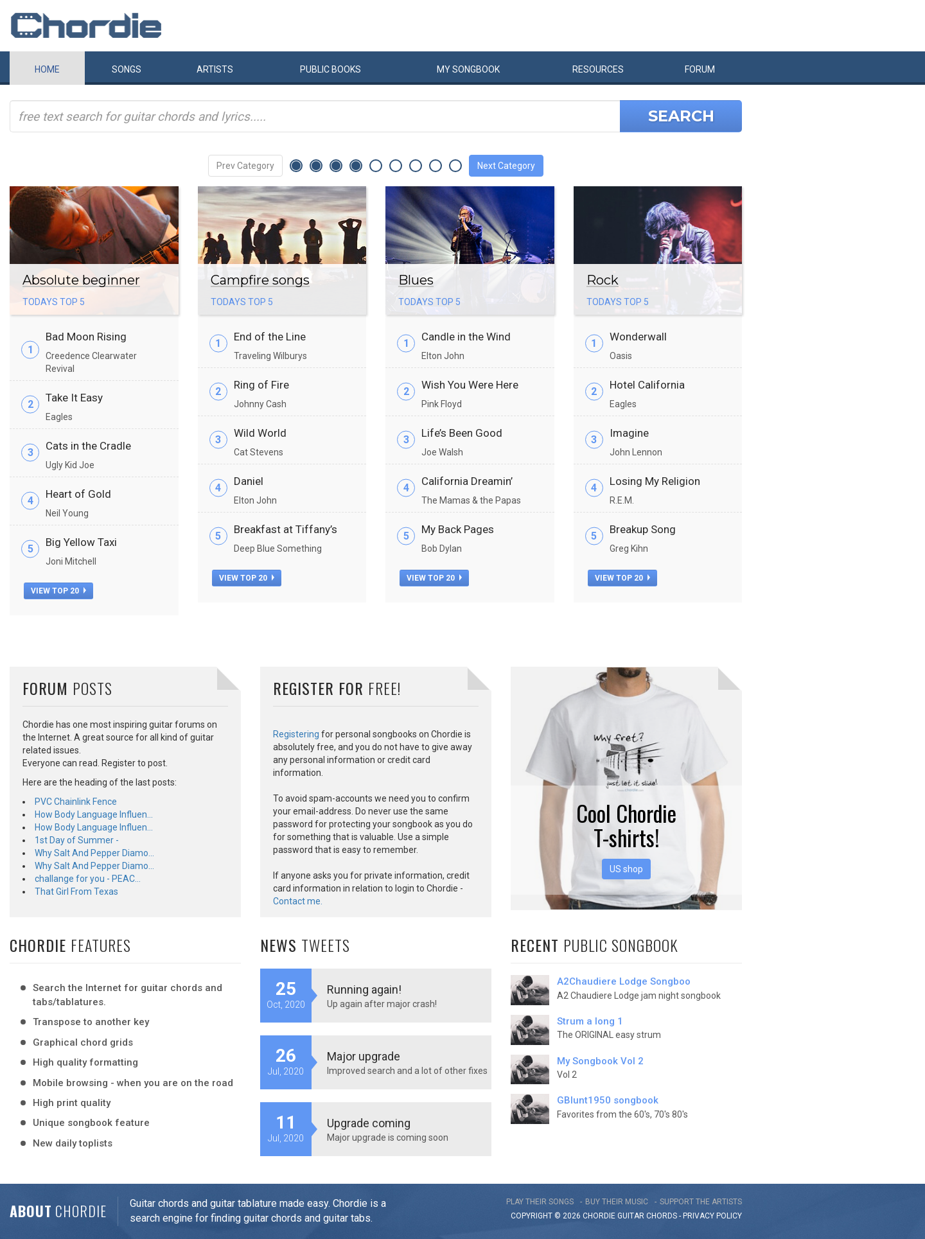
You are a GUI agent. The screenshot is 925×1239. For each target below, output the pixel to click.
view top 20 (58, 590)
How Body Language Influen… (94, 814)
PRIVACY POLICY (712, 1215)
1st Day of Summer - (77, 840)
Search (681, 116)
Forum (700, 69)
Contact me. (297, 901)
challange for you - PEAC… (88, 879)
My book (468, 69)
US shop (626, 869)
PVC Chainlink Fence (76, 801)
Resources (598, 69)
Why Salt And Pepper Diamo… (94, 853)
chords (661, 1215)
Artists (215, 69)
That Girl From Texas (76, 891)
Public (330, 69)
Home (47, 69)
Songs (126, 69)
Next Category (506, 166)
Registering (296, 734)
